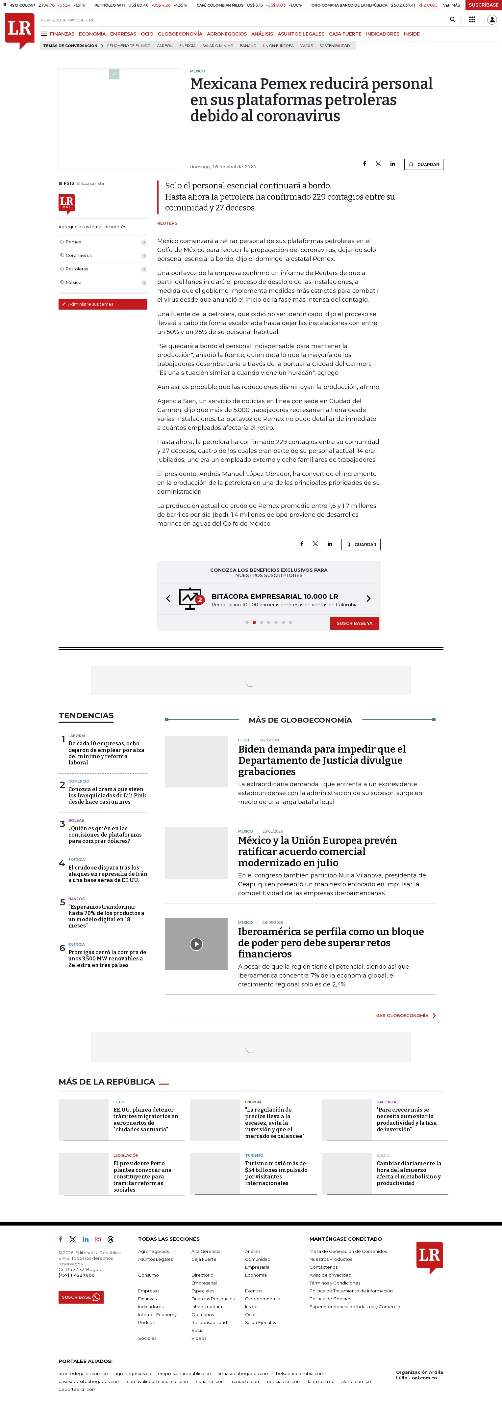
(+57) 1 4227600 (76, 1275)
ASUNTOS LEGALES (301, 34)
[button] (166, 599)
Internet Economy (157, 1314)
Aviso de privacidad (330, 1275)
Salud (383, 1155)
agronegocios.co (132, 1373)
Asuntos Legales (155, 1259)
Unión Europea (278, 46)
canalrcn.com (210, 1381)
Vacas (306, 46)
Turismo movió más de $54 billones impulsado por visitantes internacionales (276, 1173)
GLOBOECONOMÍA (180, 34)
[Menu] (45, 33)
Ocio (250, 1314)
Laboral (77, 735)
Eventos (253, 1290)
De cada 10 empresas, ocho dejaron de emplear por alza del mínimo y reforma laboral (106, 753)
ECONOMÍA (92, 34)
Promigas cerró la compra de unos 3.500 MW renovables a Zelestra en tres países (107, 958)
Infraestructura (206, 1306)
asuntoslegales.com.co (83, 1373)
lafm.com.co (321, 1381)
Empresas (148, 1290)
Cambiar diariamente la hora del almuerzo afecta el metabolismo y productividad (409, 1173)
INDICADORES (382, 34)
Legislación (125, 1155)
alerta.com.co (356, 1381)
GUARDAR (424, 164)
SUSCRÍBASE (484, 5)
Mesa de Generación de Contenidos (348, 1251)
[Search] (452, 19)
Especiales (202, 1290)
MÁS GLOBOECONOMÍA (402, 1015)
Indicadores (150, 1306)
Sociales (147, 1338)
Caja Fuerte (203, 1259)
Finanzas (147, 1298)
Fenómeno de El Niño (128, 46)
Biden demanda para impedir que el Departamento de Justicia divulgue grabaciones (322, 760)
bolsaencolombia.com (300, 1373)
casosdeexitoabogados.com (89, 1381)
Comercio (78, 781)
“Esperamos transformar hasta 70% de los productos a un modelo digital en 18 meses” (106, 916)
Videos (198, 1338)
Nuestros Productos (331, 1259)
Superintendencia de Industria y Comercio (355, 1306)
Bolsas (76, 820)
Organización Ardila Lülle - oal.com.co (419, 1374)
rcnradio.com (246, 1381)
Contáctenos (324, 1267)
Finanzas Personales (213, 1298)
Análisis (252, 1251)
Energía (187, 46)
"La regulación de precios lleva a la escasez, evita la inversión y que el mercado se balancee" (274, 1123)
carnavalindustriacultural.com (158, 1381)
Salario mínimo (217, 46)
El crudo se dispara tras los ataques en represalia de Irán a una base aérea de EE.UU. (107, 874)
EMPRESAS (123, 34)
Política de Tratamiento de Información (351, 1290)
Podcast (147, 1322)
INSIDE (412, 34)
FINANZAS (62, 34)
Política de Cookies (330, 1298)
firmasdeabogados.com (243, 1373)
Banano (248, 46)
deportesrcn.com (77, 1389)
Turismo (254, 1155)
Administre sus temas (87, 304)
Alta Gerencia (205, 1251)
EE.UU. (119, 1102)
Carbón (165, 46)
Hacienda (386, 1102)
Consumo (148, 1275)
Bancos (76, 899)
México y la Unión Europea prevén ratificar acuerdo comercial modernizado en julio (317, 852)
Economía (256, 1275)
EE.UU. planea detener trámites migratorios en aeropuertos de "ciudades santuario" (145, 1120)
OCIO (147, 34)
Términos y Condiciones (335, 1282)
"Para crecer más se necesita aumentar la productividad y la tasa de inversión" (407, 1120)
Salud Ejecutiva (261, 1322)
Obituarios (202, 1314)
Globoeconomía (262, 1298)
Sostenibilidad (334, 46)
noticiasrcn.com (284, 1381)
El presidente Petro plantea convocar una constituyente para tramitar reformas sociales (142, 1176)
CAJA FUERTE (345, 34)
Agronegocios (153, 1251)
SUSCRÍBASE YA (355, 623)
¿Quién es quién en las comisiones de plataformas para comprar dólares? (105, 834)
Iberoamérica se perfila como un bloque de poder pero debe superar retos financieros (331, 943)
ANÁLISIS (262, 34)
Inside (251, 1306)
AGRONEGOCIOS (227, 34)
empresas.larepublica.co (184, 1373)
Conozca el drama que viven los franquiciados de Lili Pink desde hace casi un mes (107, 795)
